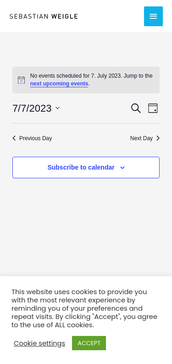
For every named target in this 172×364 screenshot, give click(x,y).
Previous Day (32, 138)
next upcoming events (59, 83)
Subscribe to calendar (80, 167)
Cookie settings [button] (39, 343)
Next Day (145, 138)
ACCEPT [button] (89, 343)
